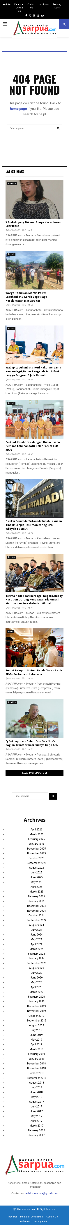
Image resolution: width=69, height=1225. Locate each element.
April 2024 (36, 944)
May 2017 (36, 1116)
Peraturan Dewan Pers (19, 7)
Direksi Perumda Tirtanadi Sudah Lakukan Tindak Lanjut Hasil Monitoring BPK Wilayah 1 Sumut (34, 525)
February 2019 (36, 1054)
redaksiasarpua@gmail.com (41, 1193)
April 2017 (36, 1120)
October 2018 (36, 1073)
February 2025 (36, 896)
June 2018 (36, 1092)
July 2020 (36, 972)
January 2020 (37, 1001)
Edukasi (11, 557)
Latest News (15, 171)
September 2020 (36, 963)
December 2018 (36, 1063)
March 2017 (36, 1125)
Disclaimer (44, 4)
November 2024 (36, 910)
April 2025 (36, 886)
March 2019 (36, 1049)
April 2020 (36, 987)
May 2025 (36, 882)
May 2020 (36, 982)
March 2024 (36, 948)
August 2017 (36, 1101)
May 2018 (36, 1097)
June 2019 (36, 1034)
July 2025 (36, 872)
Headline (12, 183)
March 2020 (36, 991)
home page (18, 109)
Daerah (11, 254)
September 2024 (36, 920)
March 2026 (36, 834)
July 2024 (36, 929)
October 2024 (36, 915)
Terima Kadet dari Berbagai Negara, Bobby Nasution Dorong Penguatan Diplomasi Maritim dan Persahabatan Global (34, 599)
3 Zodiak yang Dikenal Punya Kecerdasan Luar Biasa (33, 224)
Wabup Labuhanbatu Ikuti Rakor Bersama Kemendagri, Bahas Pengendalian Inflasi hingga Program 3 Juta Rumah (33, 371)
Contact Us (31, 6)
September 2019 (36, 1020)
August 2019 (36, 1025)
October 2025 (36, 858)
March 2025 (36, 891)
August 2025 (36, 867)
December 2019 (36, 1006)
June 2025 (36, 877)
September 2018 (36, 1077)
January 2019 (37, 1058)
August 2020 (36, 968)
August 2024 (36, 925)
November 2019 (36, 1011)
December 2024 (36, 905)
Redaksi (7, 4)
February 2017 (36, 1130)
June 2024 (36, 934)
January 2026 (37, 843)
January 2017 (37, 1135)
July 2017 (36, 1106)
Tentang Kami (57, 6)
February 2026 (36, 839)
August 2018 (36, 1082)
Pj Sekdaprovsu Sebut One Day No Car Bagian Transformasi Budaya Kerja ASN (32, 743)
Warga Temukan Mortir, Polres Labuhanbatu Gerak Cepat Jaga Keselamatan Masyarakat (26, 297)
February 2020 (36, 996)
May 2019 (36, 1039)
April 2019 (36, 1044)
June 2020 (36, 977)
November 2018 (36, 1068)
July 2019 (36, 1030)
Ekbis (10, 482)
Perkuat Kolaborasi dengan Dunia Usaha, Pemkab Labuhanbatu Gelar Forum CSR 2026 (33, 446)
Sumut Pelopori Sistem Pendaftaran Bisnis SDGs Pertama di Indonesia (34, 672)
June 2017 (36, 1111)
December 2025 (36, 848)
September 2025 (36, 862)
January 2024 (37, 958)
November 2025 (36, 853)
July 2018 (36, 1087)
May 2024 (36, 939)
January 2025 (37, 901)
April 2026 (36, 829)
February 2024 (36, 953)
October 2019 (36, 1015)
